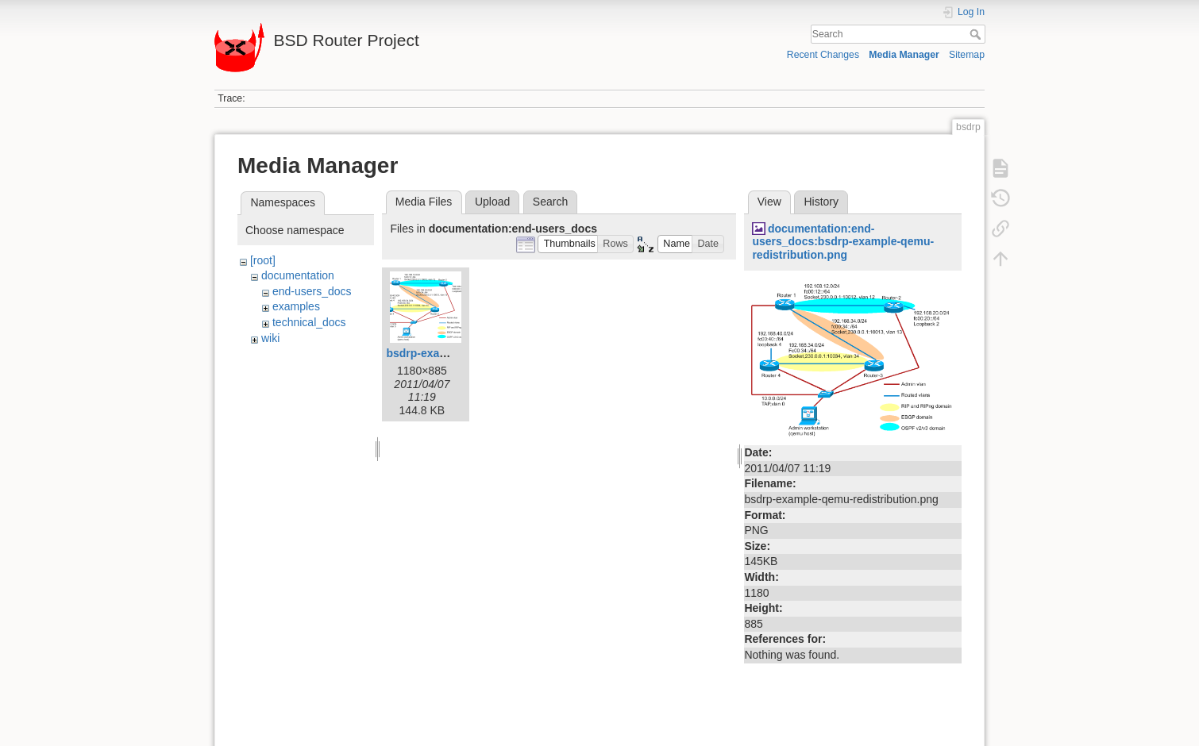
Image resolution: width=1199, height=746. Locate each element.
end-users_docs (312, 291)
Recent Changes (823, 54)
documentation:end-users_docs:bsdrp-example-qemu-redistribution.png (843, 242)
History (821, 201)
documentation (297, 275)
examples (296, 306)
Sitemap (967, 54)
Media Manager (904, 54)
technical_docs (309, 322)
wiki (270, 338)
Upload (492, 201)
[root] (263, 260)
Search (977, 34)
